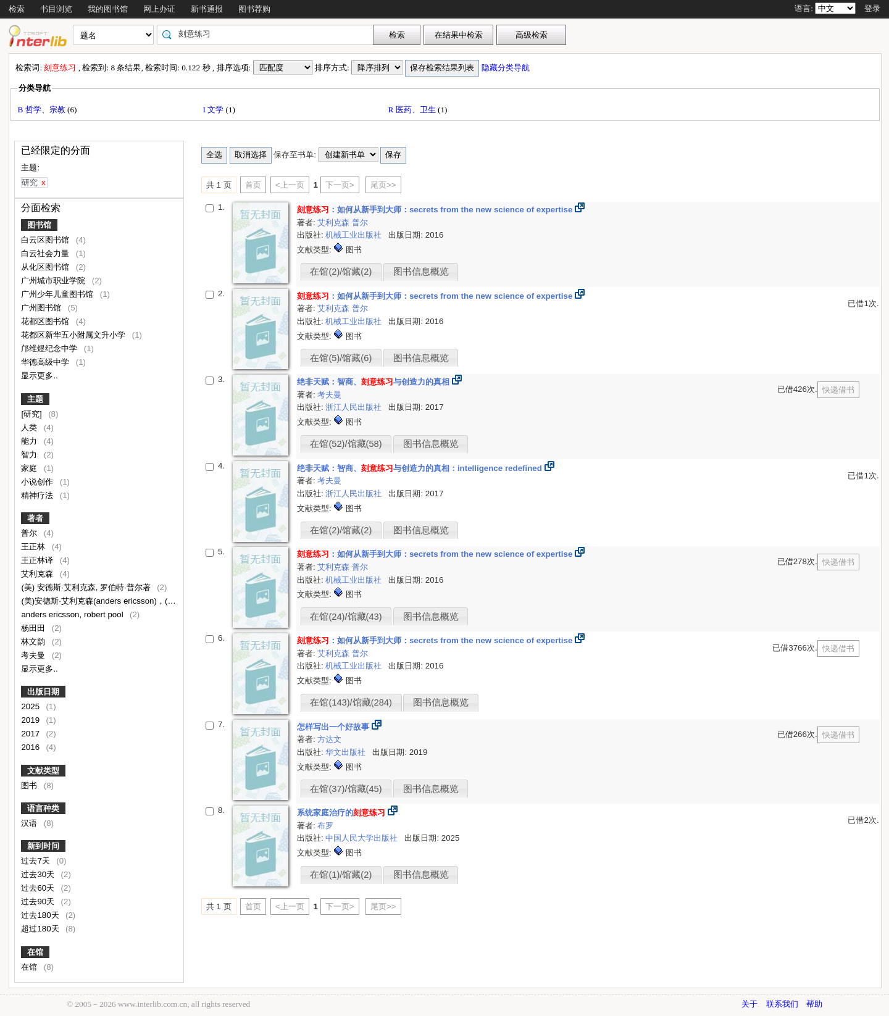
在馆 (35, 952)
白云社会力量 (46, 253)
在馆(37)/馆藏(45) (346, 789)
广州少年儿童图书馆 (58, 294)
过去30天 (39, 874)
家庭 (30, 468)
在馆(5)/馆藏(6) (341, 358)
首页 (253, 184)
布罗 (325, 825)
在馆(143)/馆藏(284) (351, 702)
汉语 (30, 823)
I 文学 (213, 109)
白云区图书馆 (46, 239)
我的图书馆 (108, 9)
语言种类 (43, 808)
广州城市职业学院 (54, 280)
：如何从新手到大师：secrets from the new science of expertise (434, 209)
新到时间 (43, 846)
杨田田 (34, 628)
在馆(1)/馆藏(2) (341, 875)
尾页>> (383, 184)
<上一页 (289, 184)
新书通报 (207, 9)
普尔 (30, 533)
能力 (30, 441)
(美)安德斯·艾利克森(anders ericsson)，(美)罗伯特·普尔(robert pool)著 (148, 601)
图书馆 (39, 225)
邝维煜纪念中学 (50, 348)
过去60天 (39, 888)
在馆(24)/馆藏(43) (346, 617)
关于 (749, 1004)
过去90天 (39, 901)
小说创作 (38, 481)
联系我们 (782, 1004)
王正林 (34, 546)
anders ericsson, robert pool (73, 614)
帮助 (814, 1004)
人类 (30, 427)
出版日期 (43, 691)
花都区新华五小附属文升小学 (74, 334)
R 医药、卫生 (413, 109)
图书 (30, 785)
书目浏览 (56, 9)
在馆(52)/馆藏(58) (346, 444)
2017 (31, 733)
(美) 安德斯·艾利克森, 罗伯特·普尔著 (86, 587)
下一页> (339, 184)
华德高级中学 (46, 362)
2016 (31, 747)
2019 (31, 720)
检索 (17, 9)
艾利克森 (38, 573)
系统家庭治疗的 (341, 812)
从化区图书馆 (46, 267)
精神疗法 (38, 495)
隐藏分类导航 (507, 67)
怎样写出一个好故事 (334, 726)
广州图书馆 (42, 307)
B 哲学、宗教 (42, 109)
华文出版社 (346, 752)
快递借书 (838, 389)
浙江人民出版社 (354, 407)
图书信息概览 (421, 272)
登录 (872, 8)
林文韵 (34, 641)
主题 (35, 399)
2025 (31, 706)
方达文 (329, 739)
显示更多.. (39, 375)
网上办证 (159, 9)
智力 (30, 454)
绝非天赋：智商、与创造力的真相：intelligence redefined (419, 468)
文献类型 (43, 770)
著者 (35, 518)
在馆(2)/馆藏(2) (341, 272)
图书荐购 (254, 9)
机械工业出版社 (354, 234)
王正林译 (38, 560)
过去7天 (36, 860)
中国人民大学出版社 (362, 838)
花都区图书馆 (46, 321)
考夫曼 (34, 655)
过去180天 (41, 915)
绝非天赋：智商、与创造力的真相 (373, 381)
